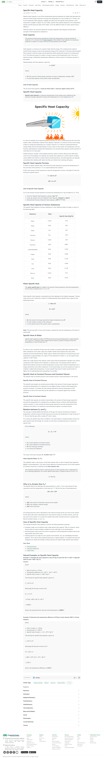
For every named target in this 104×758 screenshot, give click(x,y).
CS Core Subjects (55, 746)
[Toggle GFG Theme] (95, 2)
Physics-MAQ (61, 683)
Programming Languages (55, 737)
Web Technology (55, 741)
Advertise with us (30, 742)
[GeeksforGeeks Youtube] (16, 752)
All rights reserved (34, 756)
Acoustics (25, 5)
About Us (29, 736)
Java (78, 739)
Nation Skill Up (42, 741)
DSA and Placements (69, 738)
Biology (57, 5)
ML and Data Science (69, 736)
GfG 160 (92, 741)
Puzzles (91, 739)
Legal (28, 738)
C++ (78, 741)
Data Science (80, 744)
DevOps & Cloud (68, 744)
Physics (20, 5)
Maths (76, 5)
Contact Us (29, 741)
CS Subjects (79, 746)
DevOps (53, 744)
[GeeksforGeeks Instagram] (7, 752)
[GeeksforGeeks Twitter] (10, 752)
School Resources (70, 5)
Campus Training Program (30, 746)
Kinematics (31, 5)
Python (78, 738)
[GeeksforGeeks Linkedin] (4, 752)
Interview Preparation (56, 747)
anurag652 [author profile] (38, 677)
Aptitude (92, 738)
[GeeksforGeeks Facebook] (13, 752)
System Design (93, 742)
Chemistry (62, 5)
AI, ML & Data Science (56, 742)
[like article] (75, 677)
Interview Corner (93, 736)
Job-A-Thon (41, 738)
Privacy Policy (29, 739)
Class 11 (53, 683)
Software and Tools (56, 749)
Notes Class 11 (83, 5)
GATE (66, 746)
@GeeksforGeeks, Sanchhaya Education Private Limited (16, 756)
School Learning (38, 683)
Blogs (40, 739)
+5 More (69, 683)
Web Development (69, 739)
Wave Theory (38, 5)
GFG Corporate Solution (32, 744)
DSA (53, 739)
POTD (40, 736)
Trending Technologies (69, 747)
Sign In (99, 2)
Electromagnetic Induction (48, 5)
